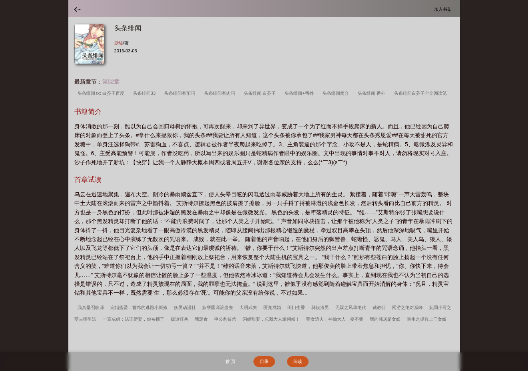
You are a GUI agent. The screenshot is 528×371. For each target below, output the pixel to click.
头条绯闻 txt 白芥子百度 (102, 93)
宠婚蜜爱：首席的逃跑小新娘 (138, 307)
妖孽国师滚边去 (217, 307)
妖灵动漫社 (185, 307)
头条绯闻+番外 (300, 93)
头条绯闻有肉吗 (220, 93)
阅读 (297, 361)
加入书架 (444, 9)
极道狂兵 (179, 319)
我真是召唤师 (91, 307)
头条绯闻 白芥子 (261, 93)
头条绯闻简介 (337, 93)
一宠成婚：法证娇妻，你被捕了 (133, 319)
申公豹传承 (225, 319)
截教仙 (379, 307)
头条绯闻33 (145, 93)
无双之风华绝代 (350, 307)
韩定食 (201, 319)
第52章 (111, 81)
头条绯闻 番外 (373, 93)
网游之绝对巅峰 (407, 307)
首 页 (230, 361)
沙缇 (118, 42)
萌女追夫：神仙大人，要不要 (334, 319)
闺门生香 (296, 307)
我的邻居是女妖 (385, 319)
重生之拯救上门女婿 (426, 319)
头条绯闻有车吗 (180, 93)
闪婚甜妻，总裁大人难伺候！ (271, 319)
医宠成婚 (272, 307)
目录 (264, 361)
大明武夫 (248, 307)
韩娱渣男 (320, 307)
